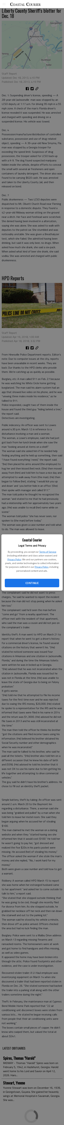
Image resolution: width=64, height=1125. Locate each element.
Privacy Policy (14, 559)
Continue (32, 583)
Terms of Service (47, 552)
